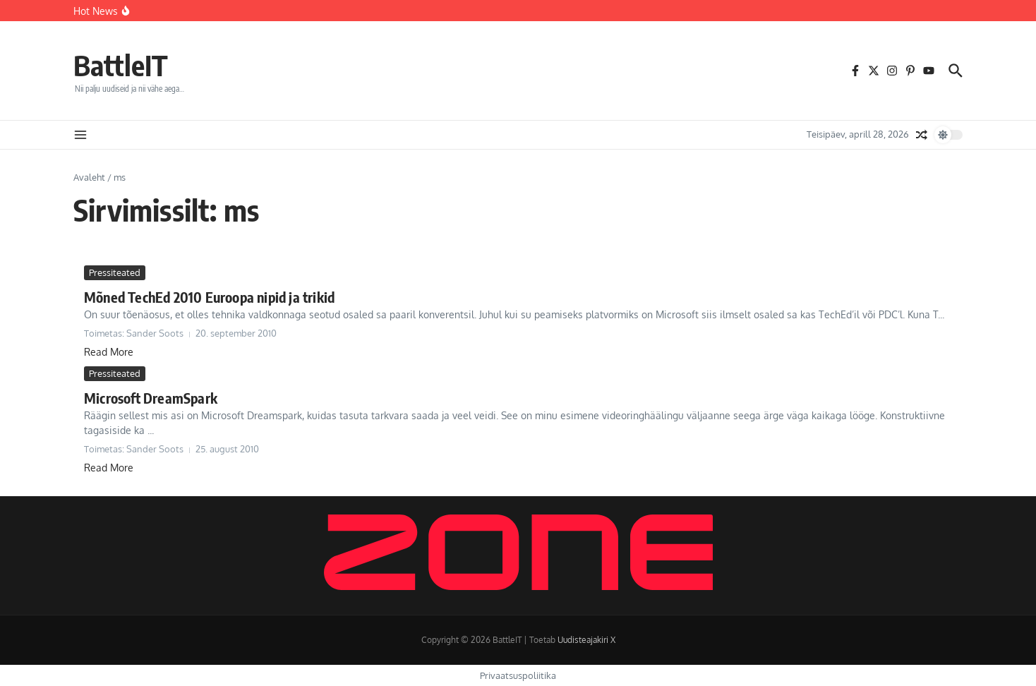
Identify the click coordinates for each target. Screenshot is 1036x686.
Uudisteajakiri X (586, 639)
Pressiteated (114, 272)
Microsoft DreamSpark (150, 398)
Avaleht (89, 177)
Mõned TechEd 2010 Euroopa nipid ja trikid (209, 297)
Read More (108, 352)
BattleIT (120, 65)
